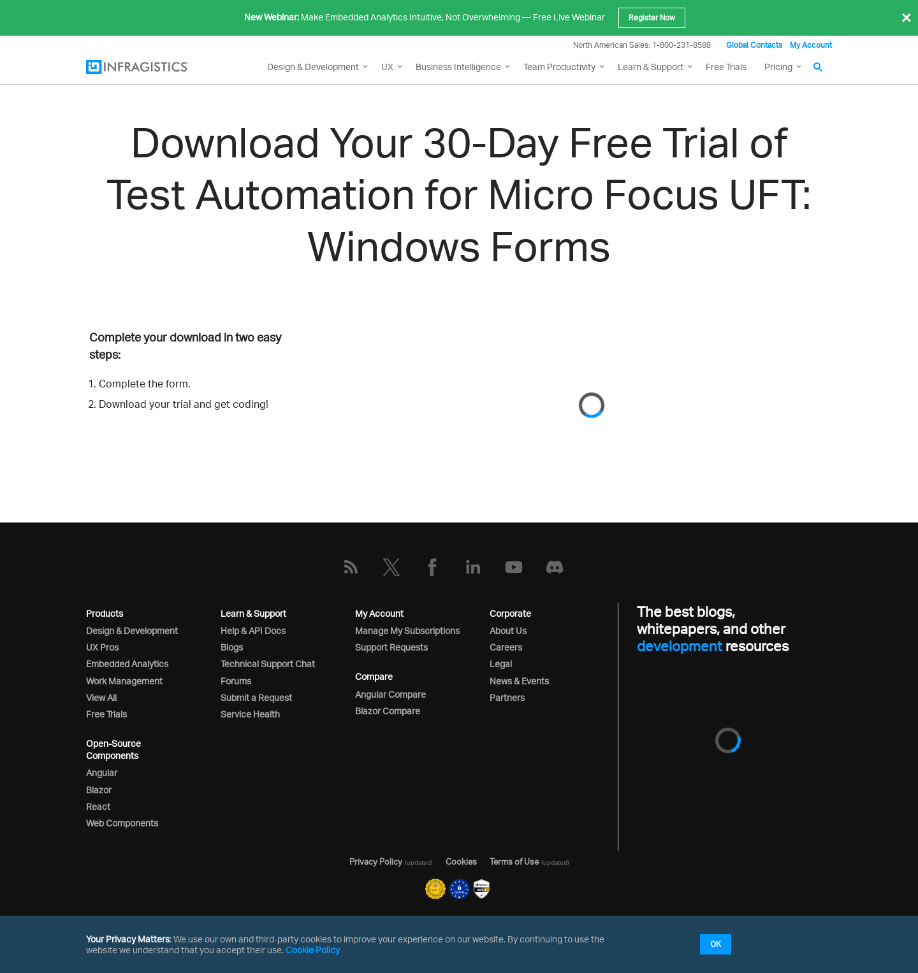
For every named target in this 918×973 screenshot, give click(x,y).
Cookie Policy (313, 949)
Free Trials (726, 66)
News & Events (519, 680)
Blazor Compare (387, 710)
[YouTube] (514, 567)
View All (101, 697)
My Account (811, 45)
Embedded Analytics (127, 663)
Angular (101, 772)
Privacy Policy (375, 861)
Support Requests (391, 647)
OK (715, 944)
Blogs (232, 647)
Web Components (122, 823)
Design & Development (132, 630)
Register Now (652, 17)
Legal (501, 663)
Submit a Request (256, 697)
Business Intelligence (458, 66)
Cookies (461, 861)
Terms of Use (514, 861)
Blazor (99, 789)
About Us (508, 630)
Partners (507, 697)
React (98, 806)
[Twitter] (391, 567)
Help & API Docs (253, 630)
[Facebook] (432, 567)
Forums (236, 680)
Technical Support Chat (268, 663)
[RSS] (350, 567)
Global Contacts (754, 45)
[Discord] (554, 567)
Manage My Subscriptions (407, 630)
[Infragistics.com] (150, 67)
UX (387, 66)
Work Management (124, 680)
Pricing (778, 66)
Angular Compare (390, 694)
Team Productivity (559, 66)
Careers (506, 647)
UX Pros (102, 647)
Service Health (250, 714)
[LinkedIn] (473, 567)
